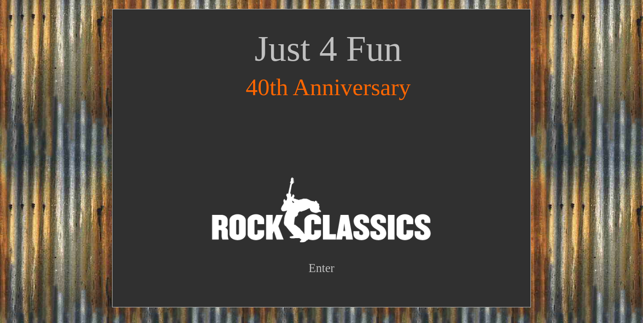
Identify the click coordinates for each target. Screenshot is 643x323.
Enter (321, 268)
